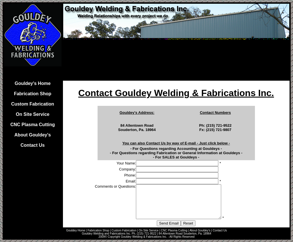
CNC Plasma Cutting (32, 124)
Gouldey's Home (33, 83)
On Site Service (32, 114)
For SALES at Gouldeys (176, 157)
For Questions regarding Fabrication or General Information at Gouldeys (176, 153)
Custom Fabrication (32, 104)
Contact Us (33, 145)
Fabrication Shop (33, 93)
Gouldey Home (75, 230)
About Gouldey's (32, 134)
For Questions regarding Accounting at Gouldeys (175, 148)
